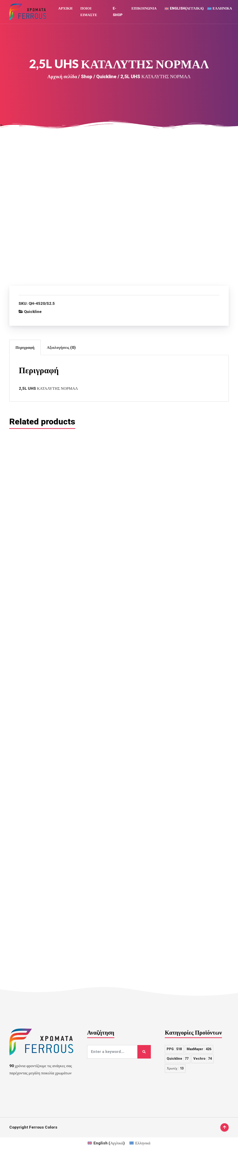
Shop (86, 78)
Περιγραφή (25, 349)
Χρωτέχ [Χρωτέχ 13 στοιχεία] (175, 1073)
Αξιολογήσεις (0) (61, 349)
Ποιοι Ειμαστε (88, 12)
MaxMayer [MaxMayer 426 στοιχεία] (199, 1054)
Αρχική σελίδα (62, 78)
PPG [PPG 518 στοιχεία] (174, 1054)
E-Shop (117, 12)
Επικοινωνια (144, 9)
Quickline (106, 78)
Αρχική (65, 9)
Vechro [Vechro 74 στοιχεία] (202, 1064)
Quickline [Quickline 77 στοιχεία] (177, 1064)
